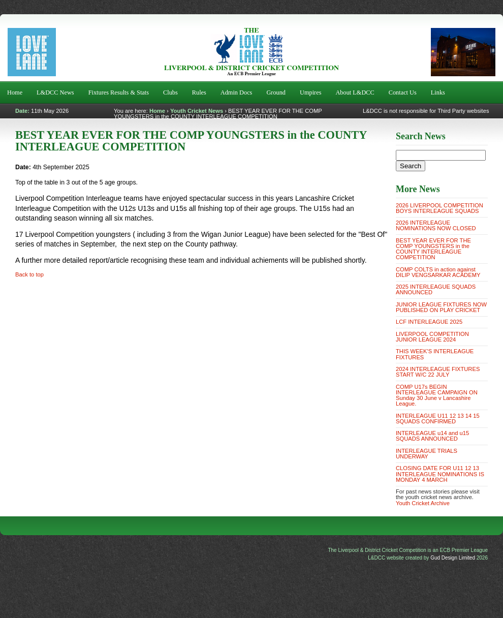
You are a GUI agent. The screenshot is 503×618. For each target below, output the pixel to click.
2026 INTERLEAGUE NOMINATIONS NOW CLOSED (436, 225)
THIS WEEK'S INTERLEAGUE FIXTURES (435, 354)
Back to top (29, 274)
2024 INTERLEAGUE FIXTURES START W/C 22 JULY (438, 372)
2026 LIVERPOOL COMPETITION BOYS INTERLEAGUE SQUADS (439, 208)
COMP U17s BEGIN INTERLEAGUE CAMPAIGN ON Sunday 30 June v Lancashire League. (437, 395)
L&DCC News (55, 92)
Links (438, 92)
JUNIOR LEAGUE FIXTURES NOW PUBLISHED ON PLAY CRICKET (441, 307)
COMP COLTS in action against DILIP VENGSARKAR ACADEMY (438, 272)
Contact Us (403, 92)
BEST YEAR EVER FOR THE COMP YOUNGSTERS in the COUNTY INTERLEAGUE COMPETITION (433, 249)
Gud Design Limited (452, 558)
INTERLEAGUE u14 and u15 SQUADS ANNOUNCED (432, 436)
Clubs (170, 92)
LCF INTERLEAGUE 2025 (429, 322)
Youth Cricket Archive (423, 503)
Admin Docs (237, 92)
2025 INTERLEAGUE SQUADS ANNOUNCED (436, 289)
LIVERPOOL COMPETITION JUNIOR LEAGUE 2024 (432, 337)
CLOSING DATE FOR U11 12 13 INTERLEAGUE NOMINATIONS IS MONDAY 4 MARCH (440, 473)
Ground (276, 92)
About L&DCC (354, 92)
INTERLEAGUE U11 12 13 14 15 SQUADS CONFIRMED (438, 418)
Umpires (310, 92)
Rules (199, 92)
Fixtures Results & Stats (118, 92)
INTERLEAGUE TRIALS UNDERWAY (426, 453)
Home (14, 92)
